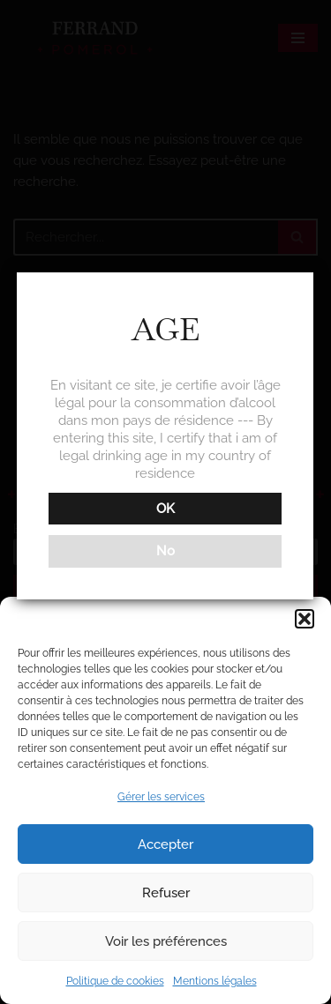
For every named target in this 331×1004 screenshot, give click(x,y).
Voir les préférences (166, 941)
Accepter (165, 844)
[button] (304, 619)
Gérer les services (161, 797)
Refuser (166, 893)
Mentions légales (215, 981)
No (163, 551)
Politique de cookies (115, 981)
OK (163, 509)
